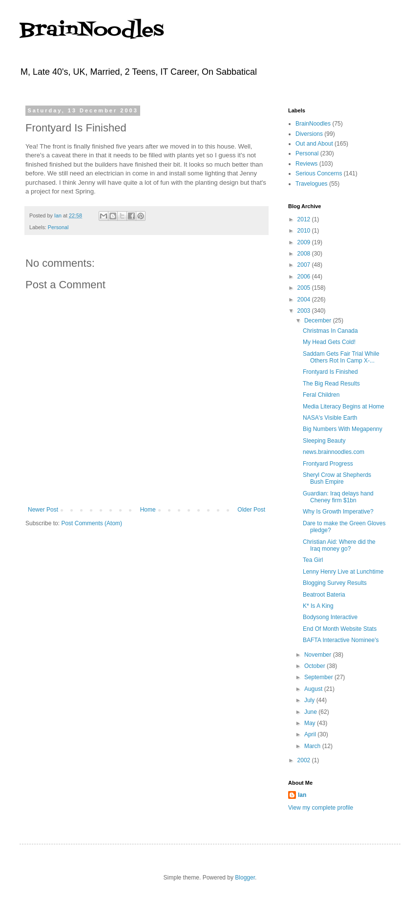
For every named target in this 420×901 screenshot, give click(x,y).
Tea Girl (313, 560)
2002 (304, 760)
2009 (304, 242)
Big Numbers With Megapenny (342, 429)
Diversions (309, 133)
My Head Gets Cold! (329, 342)
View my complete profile (320, 807)
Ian (302, 795)
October (315, 666)
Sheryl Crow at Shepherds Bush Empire (337, 478)
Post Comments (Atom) (91, 523)
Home (148, 509)
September (319, 677)
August (314, 689)
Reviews (306, 163)
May (310, 723)
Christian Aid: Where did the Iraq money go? (339, 545)
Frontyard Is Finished (330, 371)
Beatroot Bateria (324, 594)
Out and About (314, 143)
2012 (304, 219)
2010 (304, 230)
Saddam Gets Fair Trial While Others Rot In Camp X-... (341, 357)
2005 (304, 287)
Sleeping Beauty (324, 440)
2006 (304, 276)
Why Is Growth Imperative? (338, 511)
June (311, 711)
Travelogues (311, 183)
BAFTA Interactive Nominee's (340, 640)
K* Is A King (318, 605)
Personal (58, 227)
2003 (304, 310)
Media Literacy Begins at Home (343, 406)
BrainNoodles (92, 30)
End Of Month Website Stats (340, 628)
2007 (304, 264)
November (318, 654)
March (313, 746)
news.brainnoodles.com (333, 452)
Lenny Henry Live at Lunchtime (343, 571)
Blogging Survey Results (335, 582)
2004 (304, 299)
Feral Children (321, 394)
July (310, 700)
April (310, 734)
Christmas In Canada (330, 330)
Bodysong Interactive (330, 617)
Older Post (251, 509)
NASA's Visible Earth (330, 417)
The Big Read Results (331, 383)
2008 (304, 253)
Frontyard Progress (328, 463)
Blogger (245, 877)
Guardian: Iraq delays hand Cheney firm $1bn (338, 497)
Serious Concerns (318, 173)
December (318, 320)
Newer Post (43, 509)
